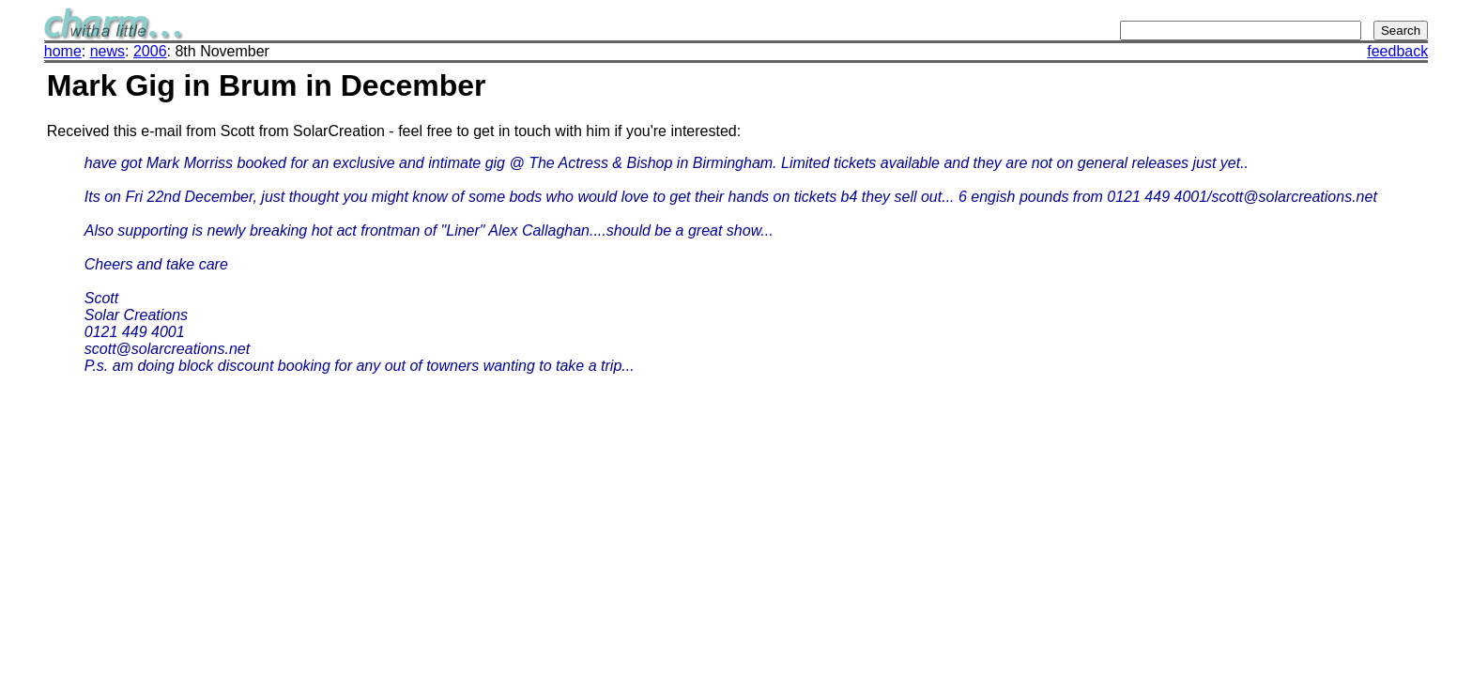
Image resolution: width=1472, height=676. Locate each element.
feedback (1397, 51)
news (107, 51)
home (63, 51)
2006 (150, 51)
